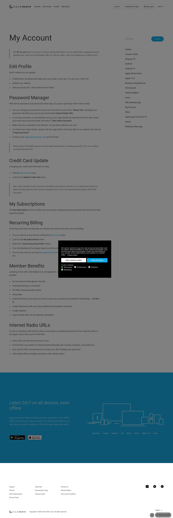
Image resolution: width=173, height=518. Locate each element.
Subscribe (38, 486)
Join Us (117, 6)
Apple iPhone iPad (133, 73)
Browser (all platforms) (135, 83)
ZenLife (11, 490)
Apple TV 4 (130, 78)
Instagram (162, 485)
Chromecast (130, 88)
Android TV (130, 68)
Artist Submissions (15, 493)
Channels (38, 6)
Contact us (64, 486)
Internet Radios (132, 93)
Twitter (155, 485)
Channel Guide (40, 493)
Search (157, 39)
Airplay (128, 49)
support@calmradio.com (35, 137)
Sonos (128, 122)
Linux (127, 97)
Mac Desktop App (133, 102)
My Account (25, 173)
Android (128, 64)
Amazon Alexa (131, 54)
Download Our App (131, 6)
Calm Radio (20, 6)
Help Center (67, 6)
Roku (127, 112)
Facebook (147, 485)
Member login (148, 6)
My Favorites (48, 6)
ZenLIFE (57, 6)
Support (12, 486)
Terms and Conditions (68, 493)
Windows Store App (134, 126)
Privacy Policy (14, 497)
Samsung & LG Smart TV (136, 117)
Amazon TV (130, 59)
